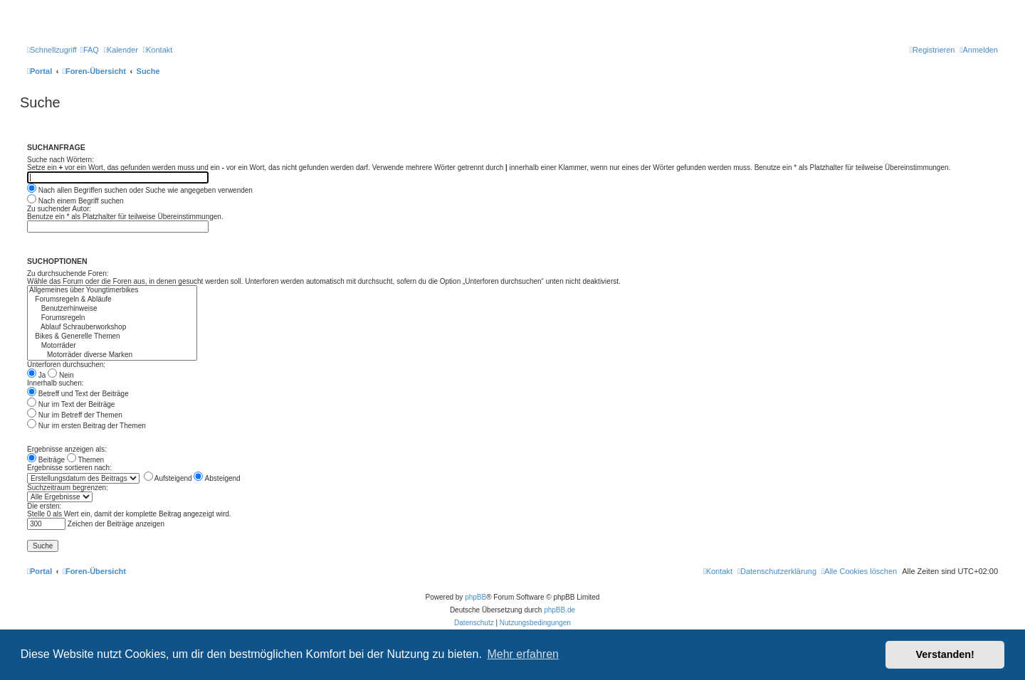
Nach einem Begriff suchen (75, 201)
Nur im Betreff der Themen (74, 415)
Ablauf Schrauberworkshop (112, 327)
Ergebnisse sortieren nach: (69, 468)
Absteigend (217, 478)
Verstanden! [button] (945, 654)
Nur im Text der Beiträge (71, 404)
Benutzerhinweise (112, 309)
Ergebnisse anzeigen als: (67, 449)
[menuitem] (89, 49)
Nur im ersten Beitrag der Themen (86, 426)
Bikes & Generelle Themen (112, 336)
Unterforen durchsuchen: (66, 364)
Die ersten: (44, 506)
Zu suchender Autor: (59, 209)
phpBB (475, 597)
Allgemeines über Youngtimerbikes (112, 290)
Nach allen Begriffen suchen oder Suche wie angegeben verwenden (140, 190)
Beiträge (46, 460)
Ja (36, 375)
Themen (85, 460)
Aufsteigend (168, 478)
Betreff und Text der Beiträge (78, 394)
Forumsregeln (112, 318)
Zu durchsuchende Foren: (68, 273)
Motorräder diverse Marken (112, 355)
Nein (60, 375)
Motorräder (112, 346)
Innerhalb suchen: (55, 383)
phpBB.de (559, 610)
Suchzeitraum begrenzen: (67, 488)
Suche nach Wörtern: (60, 160)
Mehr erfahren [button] (523, 654)
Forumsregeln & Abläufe (112, 299)
